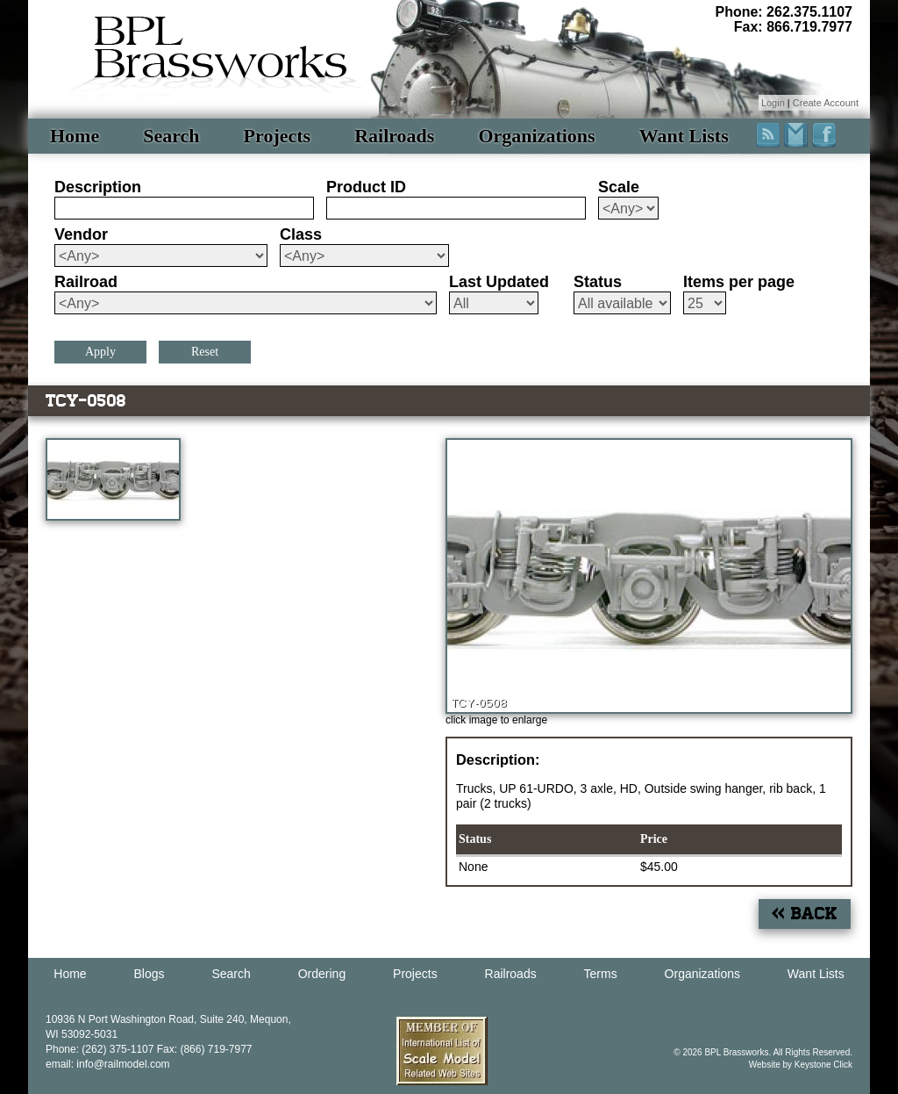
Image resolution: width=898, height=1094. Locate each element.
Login (773, 102)
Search (171, 136)
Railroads (394, 136)
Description (97, 187)
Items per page (739, 282)
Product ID (366, 187)
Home (74, 136)
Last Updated (499, 282)
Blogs (149, 974)
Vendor (81, 234)
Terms (600, 974)
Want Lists (684, 136)
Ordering (322, 974)
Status (598, 282)
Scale (618, 187)
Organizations (536, 136)
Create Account (826, 102)
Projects (277, 136)
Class (301, 234)
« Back (804, 914)
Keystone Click (823, 1064)
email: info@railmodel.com (108, 1064)
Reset (204, 351)
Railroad (86, 282)
